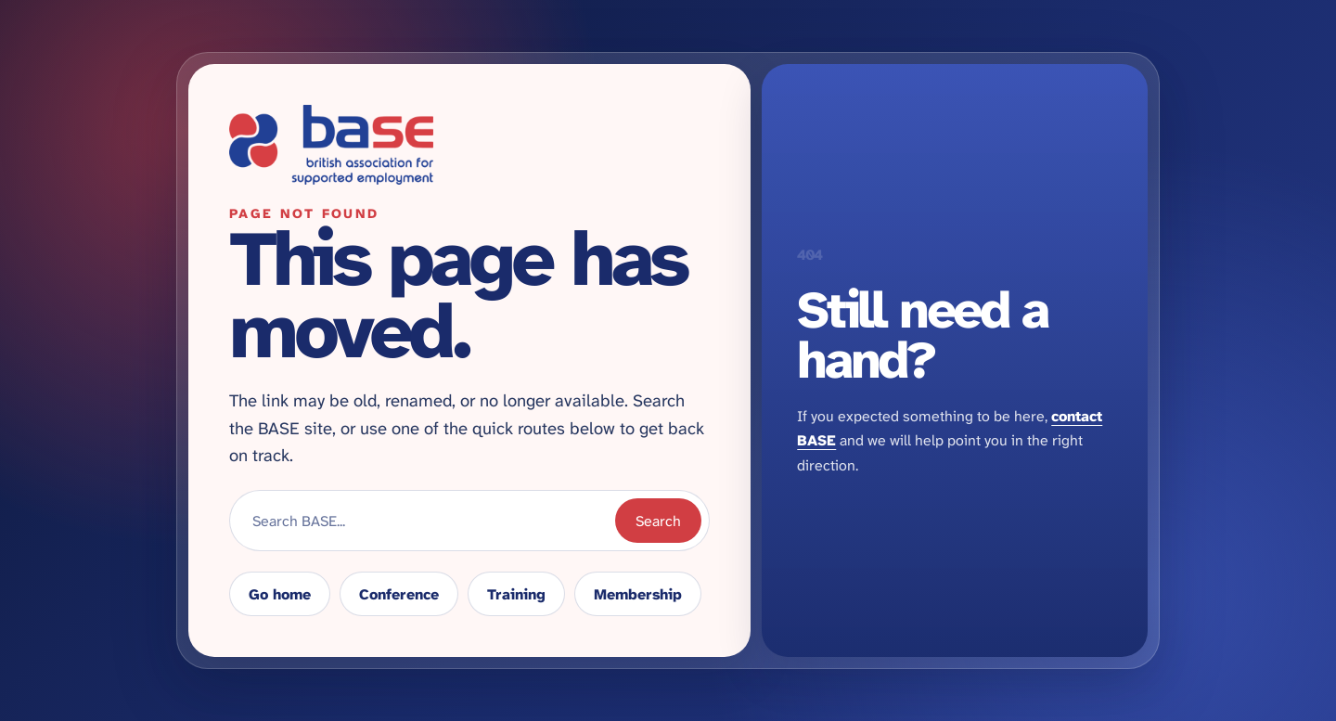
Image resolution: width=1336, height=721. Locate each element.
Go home (280, 594)
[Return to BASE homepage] (469, 145)
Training (516, 594)
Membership (638, 594)
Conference (399, 594)
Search (658, 521)
